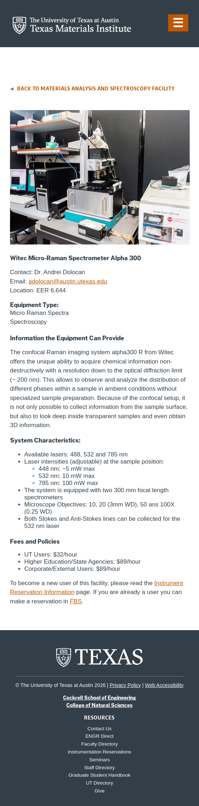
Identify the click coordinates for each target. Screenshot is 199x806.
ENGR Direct (100, 736)
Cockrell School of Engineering (99, 698)
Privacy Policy (125, 685)
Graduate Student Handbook (99, 775)
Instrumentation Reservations (99, 752)
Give (99, 790)
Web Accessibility (164, 685)
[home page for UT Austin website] (99, 666)
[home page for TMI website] (72, 32)
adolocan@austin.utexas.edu (68, 281)
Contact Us (99, 728)
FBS (76, 601)
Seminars (99, 759)
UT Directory (99, 783)
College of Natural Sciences (99, 705)
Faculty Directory (99, 744)
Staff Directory (99, 767)
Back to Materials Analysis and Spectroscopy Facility (96, 88)
